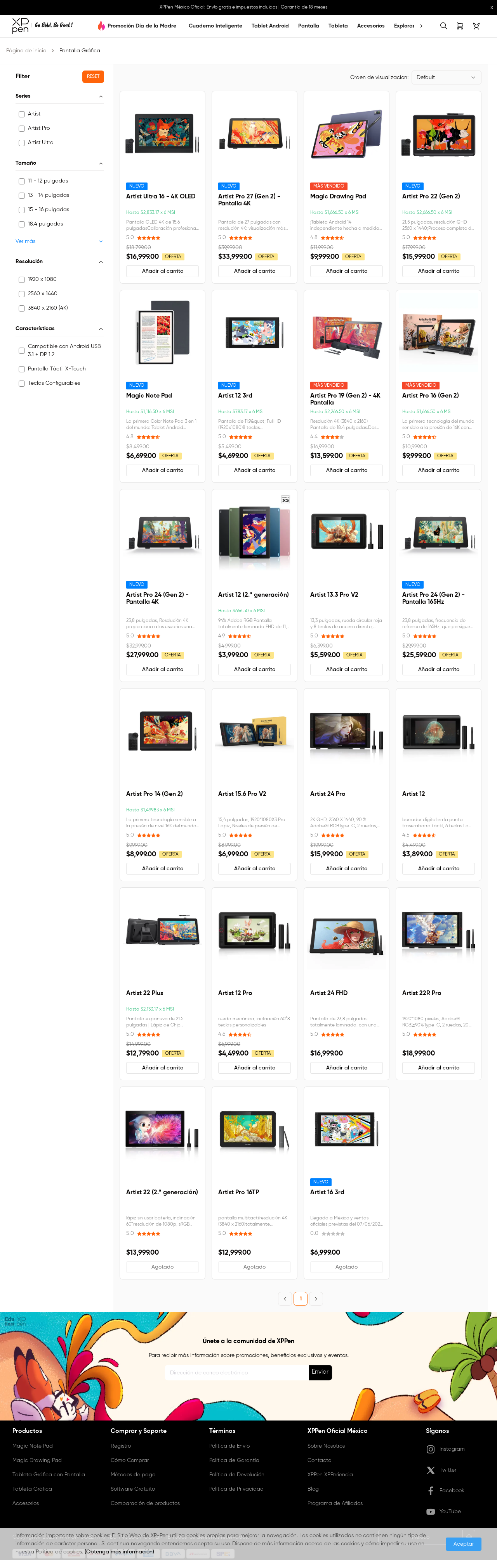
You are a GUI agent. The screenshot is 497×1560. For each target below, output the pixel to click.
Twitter (441, 1470)
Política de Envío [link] (229, 1446)
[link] (42, 26)
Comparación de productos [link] (145, 1503)
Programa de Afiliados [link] (335, 1503)
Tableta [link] (338, 26)
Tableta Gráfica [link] (32, 1489)
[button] (93, 77)
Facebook (445, 1491)
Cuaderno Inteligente (215, 26)
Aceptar (464, 1544)
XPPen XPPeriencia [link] (330, 1474)
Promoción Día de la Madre (142, 26)
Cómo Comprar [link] (130, 1460)
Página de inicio (26, 50)
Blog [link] (313, 1489)
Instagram (445, 1449)
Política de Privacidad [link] (236, 1489)
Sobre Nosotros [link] (326, 1446)
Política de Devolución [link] (236, 1474)
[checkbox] (22, 114)
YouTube (443, 1512)
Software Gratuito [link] (133, 1489)
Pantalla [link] (308, 26)
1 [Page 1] (301, 1299)
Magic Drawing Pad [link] (37, 1460)
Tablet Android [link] (270, 26)
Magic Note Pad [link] (32, 1446)
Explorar (404, 26)
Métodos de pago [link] (133, 1474)
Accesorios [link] (371, 26)
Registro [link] (121, 1446)
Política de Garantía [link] (234, 1460)
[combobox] (446, 77)
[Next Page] (316, 1299)
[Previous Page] (285, 1299)
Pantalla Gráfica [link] (79, 50)
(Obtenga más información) (119, 1552)
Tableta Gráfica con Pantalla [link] (48, 1474)
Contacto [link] (319, 1460)
